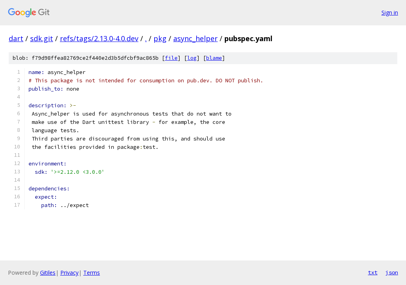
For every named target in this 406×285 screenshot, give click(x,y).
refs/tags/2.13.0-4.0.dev (99, 38)
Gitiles (48, 272)
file (171, 58)
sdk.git (41, 38)
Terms (91, 272)
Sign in (389, 12)
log (192, 58)
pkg (160, 38)
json (391, 272)
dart (16, 38)
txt (372, 272)
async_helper (195, 38)
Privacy (69, 272)
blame (214, 58)
